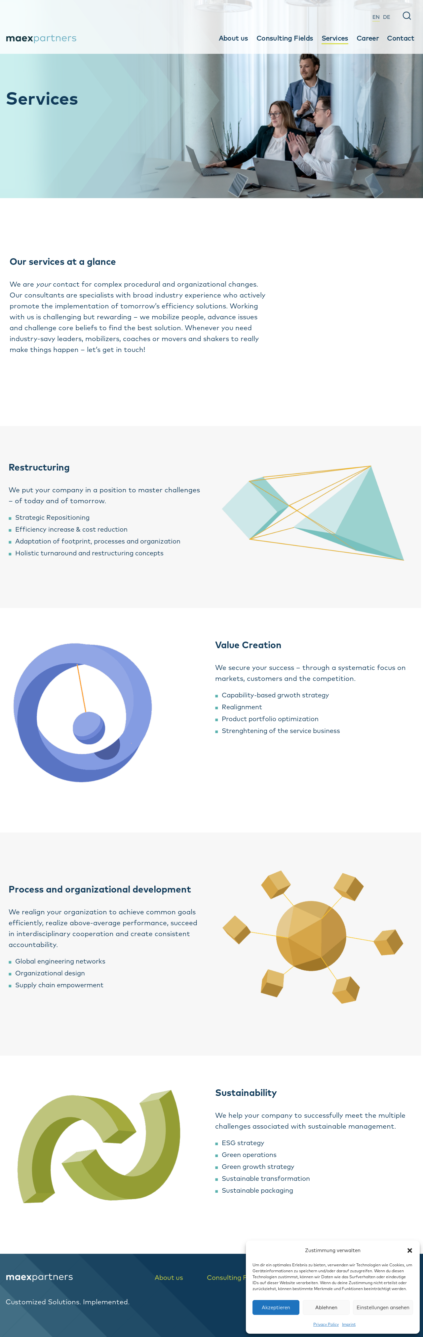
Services (335, 38)
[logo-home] (74, 1278)
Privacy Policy (326, 1324)
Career (368, 38)
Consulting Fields (284, 38)
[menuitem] (376, 16)
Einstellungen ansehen (383, 1307)
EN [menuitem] (376, 17)
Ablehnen (326, 1307)
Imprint (349, 1324)
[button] (409, 1250)
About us (233, 38)
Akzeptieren (276, 1307)
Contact (400, 38)
